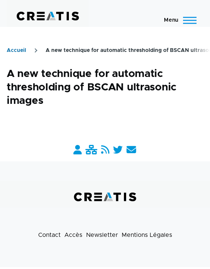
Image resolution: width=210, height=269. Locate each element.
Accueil (16, 50)
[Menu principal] (178, 20)
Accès (73, 235)
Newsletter (102, 235)
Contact (49, 235)
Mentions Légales (147, 235)
